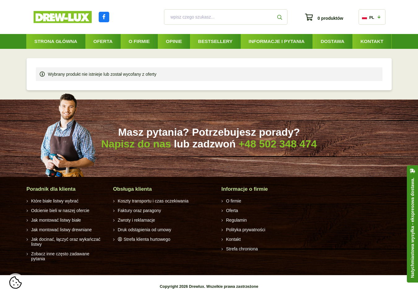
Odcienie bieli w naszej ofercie (60, 210)
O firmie (139, 41)
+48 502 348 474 (278, 144)
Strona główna (55, 41)
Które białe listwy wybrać (55, 200)
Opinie (174, 41)
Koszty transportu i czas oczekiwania (153, 200)
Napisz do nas (136, 144)
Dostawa (332, 41)
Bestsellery (215, 41)
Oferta (103, 41)
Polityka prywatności (245, 229)
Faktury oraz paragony (139, 210)
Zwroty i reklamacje (136, 220)
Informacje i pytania (276, 41)
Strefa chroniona (242, 248)
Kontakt (371, 41)
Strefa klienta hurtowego (147, 239)
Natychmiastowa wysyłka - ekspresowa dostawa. (412, 228)
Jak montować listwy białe (56, 220)
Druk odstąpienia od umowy (144, 229)
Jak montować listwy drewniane (61, 229)
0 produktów (330, 18)
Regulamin (236, 220)
